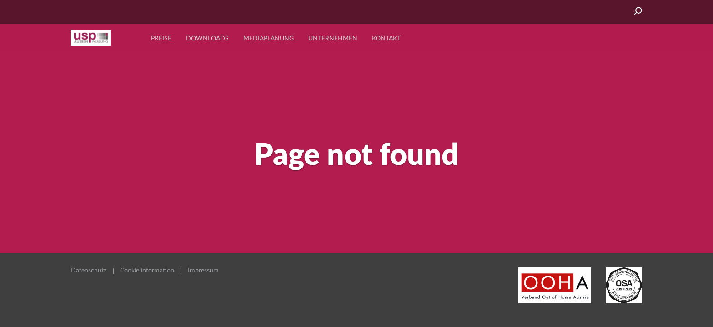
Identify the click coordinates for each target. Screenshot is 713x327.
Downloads (207, 38)
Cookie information (147, 271)
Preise (161, 38)
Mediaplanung (268, 38)
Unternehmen (332, 38)
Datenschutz (88, 271)
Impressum (203, 271)
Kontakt (386, 38)
